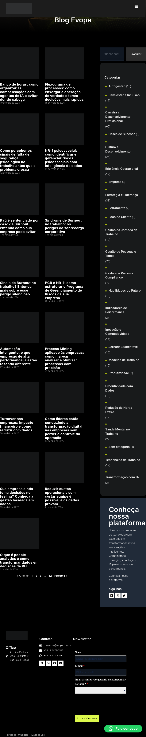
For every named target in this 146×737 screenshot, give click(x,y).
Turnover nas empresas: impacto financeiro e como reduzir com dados (16, 424)
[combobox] (112, 54)
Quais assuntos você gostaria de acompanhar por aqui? (41, 681)
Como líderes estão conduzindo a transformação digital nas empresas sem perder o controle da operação (63, 428)
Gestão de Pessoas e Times (120, 254)
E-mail (21, 666)
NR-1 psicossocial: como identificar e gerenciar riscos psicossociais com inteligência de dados (63, 158)
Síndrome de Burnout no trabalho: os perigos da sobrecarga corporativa (64, 226)
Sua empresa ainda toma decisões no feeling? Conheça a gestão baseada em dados (17, 496)
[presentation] (45, 703)
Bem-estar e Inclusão (124, 95)
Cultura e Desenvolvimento (118, 149)
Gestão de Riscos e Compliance (119, 275)
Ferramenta (117, 208)
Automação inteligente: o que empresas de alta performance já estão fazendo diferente (18, 356)
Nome (19, 652)
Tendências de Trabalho (122, 460)
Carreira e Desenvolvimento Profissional (118, 116)
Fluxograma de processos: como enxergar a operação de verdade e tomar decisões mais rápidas (64, 91)
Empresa (115, 182)
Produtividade (119, 373)
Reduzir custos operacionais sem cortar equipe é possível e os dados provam (62, 496)
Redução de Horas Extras (118, 410)
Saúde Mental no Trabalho (117, 431)
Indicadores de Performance (116, 310)
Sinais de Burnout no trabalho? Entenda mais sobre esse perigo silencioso (18, 288)
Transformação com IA (122, 477)
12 (50, 575)
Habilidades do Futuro (125, 290)
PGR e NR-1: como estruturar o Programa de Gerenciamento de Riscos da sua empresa (64, 290)
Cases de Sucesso (122, 134)
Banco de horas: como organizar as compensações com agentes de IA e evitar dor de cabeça (19, 91)
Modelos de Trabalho (124, 360)
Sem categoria (119, 447)
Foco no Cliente (120, 217)
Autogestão (117, 86)
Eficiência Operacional (121, 169)
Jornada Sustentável (124, 347)
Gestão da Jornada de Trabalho (121, 232)
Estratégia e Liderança (121, 195)
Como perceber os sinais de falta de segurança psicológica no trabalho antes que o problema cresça (18, 160)
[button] (137, 6)
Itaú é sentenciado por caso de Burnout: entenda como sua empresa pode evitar (19, 226)
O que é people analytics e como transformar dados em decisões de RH (19, 560)
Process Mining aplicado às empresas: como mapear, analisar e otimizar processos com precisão (64, 358)
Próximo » (60, 575)
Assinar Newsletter (28, 718)
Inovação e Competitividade (117, 332)
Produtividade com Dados (119, 388)
